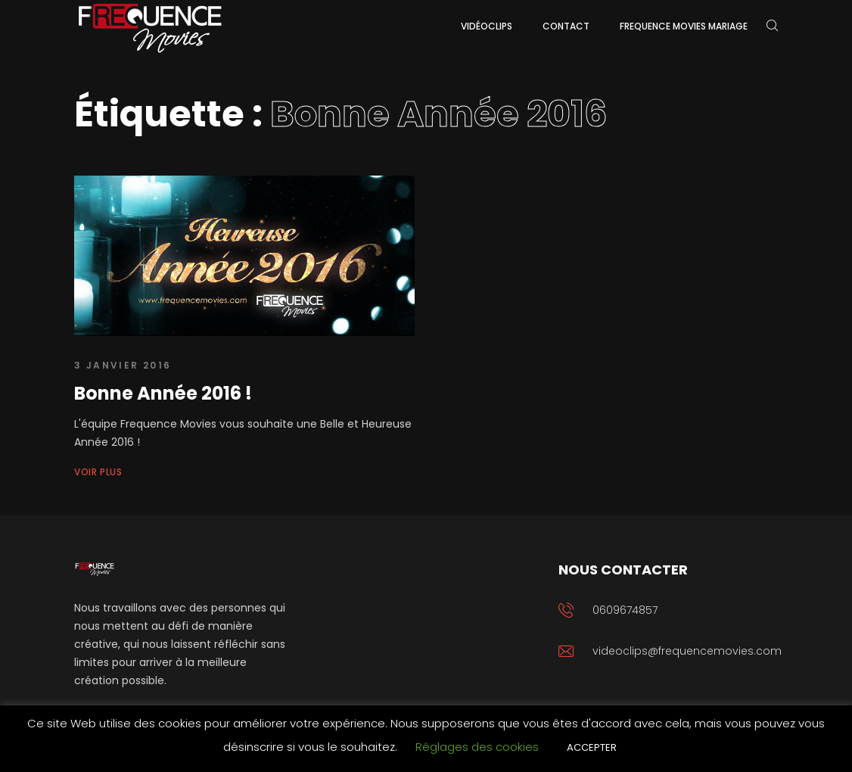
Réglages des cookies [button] (477, 747)
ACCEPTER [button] (592, 747)
